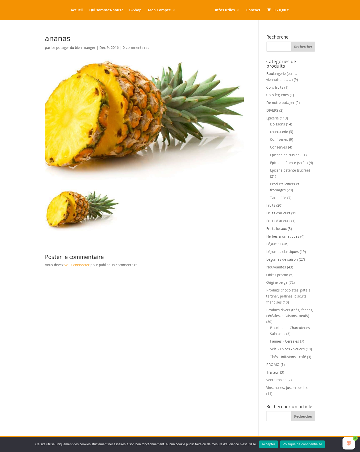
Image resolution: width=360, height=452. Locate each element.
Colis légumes (277, 94)
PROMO (273, 364)
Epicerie (272, 118)
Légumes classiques (282, 251)
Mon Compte (153, 10)
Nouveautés (276, 267)
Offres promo (277, 274)
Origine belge (277, 282)
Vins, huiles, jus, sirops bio (287, 387)
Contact (259, 10)
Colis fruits (274, 87)
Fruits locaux (276, 228)
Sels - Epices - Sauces (287, 349)
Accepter (268, 444)
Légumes (273, 243)
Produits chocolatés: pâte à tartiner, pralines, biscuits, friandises (288, 296)
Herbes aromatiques (282, 236)
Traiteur (272, 372)
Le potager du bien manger (73, 47)
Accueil (71, 10)
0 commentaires (136, 47)
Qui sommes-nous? (100, 10)
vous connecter (77, 264)
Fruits (270, 205)
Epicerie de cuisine (285, 155)
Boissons (277, 124)
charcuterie (279, 131)
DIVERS (272, 110)
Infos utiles (230, 10)
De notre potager (280, 102)
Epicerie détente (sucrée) (290, 170)
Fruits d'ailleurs (278, 213)
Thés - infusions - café (288, 356)
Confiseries (279, 139)
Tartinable (278, 197)
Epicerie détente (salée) (289, 162)
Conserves (278, 147)
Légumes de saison (282, 259)
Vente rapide (276, 379)
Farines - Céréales (284, 341)
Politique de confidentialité (302, 444)
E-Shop (130, 10)
